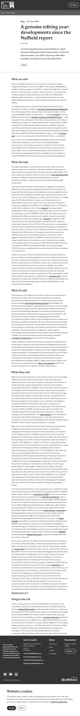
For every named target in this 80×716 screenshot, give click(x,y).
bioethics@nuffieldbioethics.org (33, 663)
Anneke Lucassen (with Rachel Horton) (46, 117)
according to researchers (21, 338)
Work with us (53, 644)
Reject (21, 708)
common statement (51, 617)
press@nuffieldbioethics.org (32, 657)
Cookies (51, 650)
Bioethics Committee (50, 497)
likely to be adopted (46, 363)
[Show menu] (73, 5)
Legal (50, 647)
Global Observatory (34, 534)
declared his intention (26, 609)
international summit (60, 174)
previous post (54, 276)
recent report (19, 549)
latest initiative (46, 414)
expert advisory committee (54, 510)
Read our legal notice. (59, 701)
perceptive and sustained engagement (53, 109)
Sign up (70, 651)
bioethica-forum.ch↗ (20, 593)
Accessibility (53, 654)
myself (56, 114)
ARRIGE (62, 531)
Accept (11, 708)
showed (44, 208)
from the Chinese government (37, 303)
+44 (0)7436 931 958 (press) (32, 653)
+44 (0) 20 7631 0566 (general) (33, 660)
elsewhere (56, 565)
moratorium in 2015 (41, 494)
